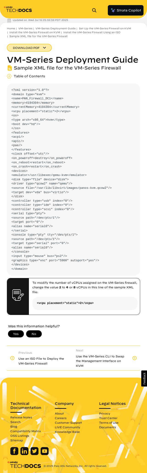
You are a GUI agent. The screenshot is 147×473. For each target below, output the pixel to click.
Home (11, 28)
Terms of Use (109, 422)
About (59, 413)
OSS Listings (19, 435)
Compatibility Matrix (25, 431)
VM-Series (25, 28)
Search (15, 421)
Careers (61, 418)
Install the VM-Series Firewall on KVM (34, 32)
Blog (13, 426)
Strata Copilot (125, 10)
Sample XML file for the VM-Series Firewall (38, 36)
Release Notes (21, 417)
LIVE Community (67, 427)
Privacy (104, 413)
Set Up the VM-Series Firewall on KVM (105, 28)
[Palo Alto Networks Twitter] (35, 454)
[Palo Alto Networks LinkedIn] (24, 454)
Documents (107, 427)
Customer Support (68, 422)
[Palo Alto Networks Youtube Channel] (45, 454)
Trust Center (108, 418)
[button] (144, 378)
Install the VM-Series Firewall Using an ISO (91, 32)
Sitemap (16, 440)
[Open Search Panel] (95, 10)
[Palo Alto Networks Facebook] (14, 454)
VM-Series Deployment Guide (56, 28)
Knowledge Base (67, 431)
